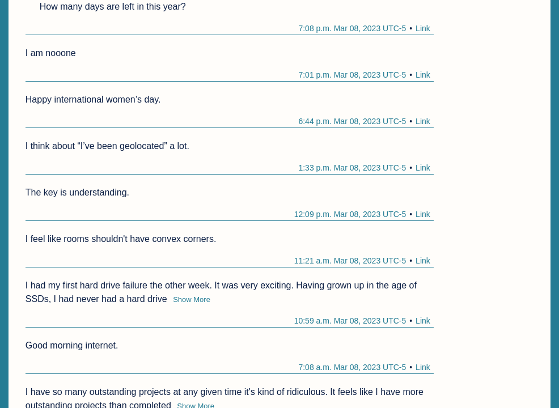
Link (423, 28)
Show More (191, 299)
